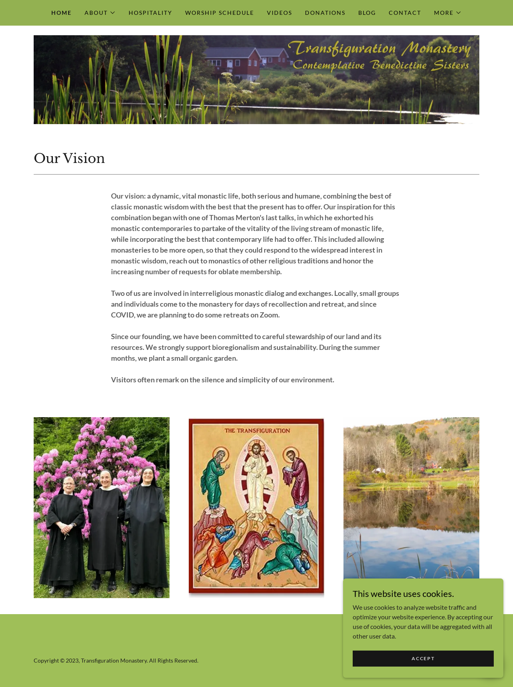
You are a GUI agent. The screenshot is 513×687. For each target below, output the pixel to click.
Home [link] (61, 12)
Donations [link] (325, 12)
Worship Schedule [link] (219, 12)
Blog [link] (367, 12)
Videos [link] (279, 12)
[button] (100, 13)
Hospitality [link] (150, 12)
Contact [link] (405, 12)
